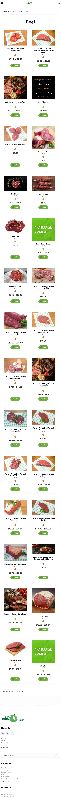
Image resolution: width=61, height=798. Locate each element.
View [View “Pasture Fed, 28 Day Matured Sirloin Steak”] (44, 445)
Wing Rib (43, 666)
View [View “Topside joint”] (44, 629)
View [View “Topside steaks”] (16, 679)
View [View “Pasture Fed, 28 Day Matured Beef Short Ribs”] (44, 301)
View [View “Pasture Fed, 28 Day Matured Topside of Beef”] (16, 533)
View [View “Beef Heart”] (16, 207)
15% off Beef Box (43, 102)
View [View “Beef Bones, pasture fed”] (44, 165)
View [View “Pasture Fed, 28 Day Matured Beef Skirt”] (16, 347)
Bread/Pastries (5, 776)
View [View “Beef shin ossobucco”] (44, 257)
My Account (4, 747)
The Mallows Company (7, 796)
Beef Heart (15, 194)
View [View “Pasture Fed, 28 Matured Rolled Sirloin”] (44, 533)
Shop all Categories (6, 781)
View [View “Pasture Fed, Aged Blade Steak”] (16, 577)
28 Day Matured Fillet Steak (15, 144)
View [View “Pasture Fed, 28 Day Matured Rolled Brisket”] (16, 399)
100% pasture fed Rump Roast (15, 102)
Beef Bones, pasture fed (43, 152)
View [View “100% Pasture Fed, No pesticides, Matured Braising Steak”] (44, 65)
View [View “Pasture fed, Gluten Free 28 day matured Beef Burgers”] (44, 577)
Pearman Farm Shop (6, 794)
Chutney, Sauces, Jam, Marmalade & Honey (12, 778)
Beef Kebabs (43, 194)
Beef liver (15, 236)
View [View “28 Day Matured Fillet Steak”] (16, 165)
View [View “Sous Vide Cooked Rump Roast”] (16, 629)
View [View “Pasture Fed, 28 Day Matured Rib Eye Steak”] (44, 347)
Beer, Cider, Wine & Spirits (8, 770)
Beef (27, 11)
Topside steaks (15, 660)
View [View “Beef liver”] (16, 257)
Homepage (4, 738)
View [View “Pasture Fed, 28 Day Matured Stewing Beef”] (44, 489)
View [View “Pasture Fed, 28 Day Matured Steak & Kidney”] (16, 489)
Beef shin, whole (15, 286)
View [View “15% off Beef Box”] (44, 115)
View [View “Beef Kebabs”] (44, 207)
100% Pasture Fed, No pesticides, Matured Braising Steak (43, 50)
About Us (3, 740)
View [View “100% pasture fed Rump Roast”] (16, 115)
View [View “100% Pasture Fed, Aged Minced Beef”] (16, 65)
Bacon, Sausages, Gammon (8, 767)
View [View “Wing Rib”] (44, 679)
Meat (21, 11)
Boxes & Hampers (6, 772)
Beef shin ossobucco (43, 244)
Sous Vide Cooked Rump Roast (15, 614)
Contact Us (4, 745)
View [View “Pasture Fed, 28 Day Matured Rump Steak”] (44, 399)
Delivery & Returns (6, 742)
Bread (2, 774)
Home (6, 11)
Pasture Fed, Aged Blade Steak (15, 564)
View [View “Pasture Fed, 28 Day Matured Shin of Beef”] (16, 445)
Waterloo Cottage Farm (8, 792)
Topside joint (43, 616)
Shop (14, 11)
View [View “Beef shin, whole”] (16, 301)
